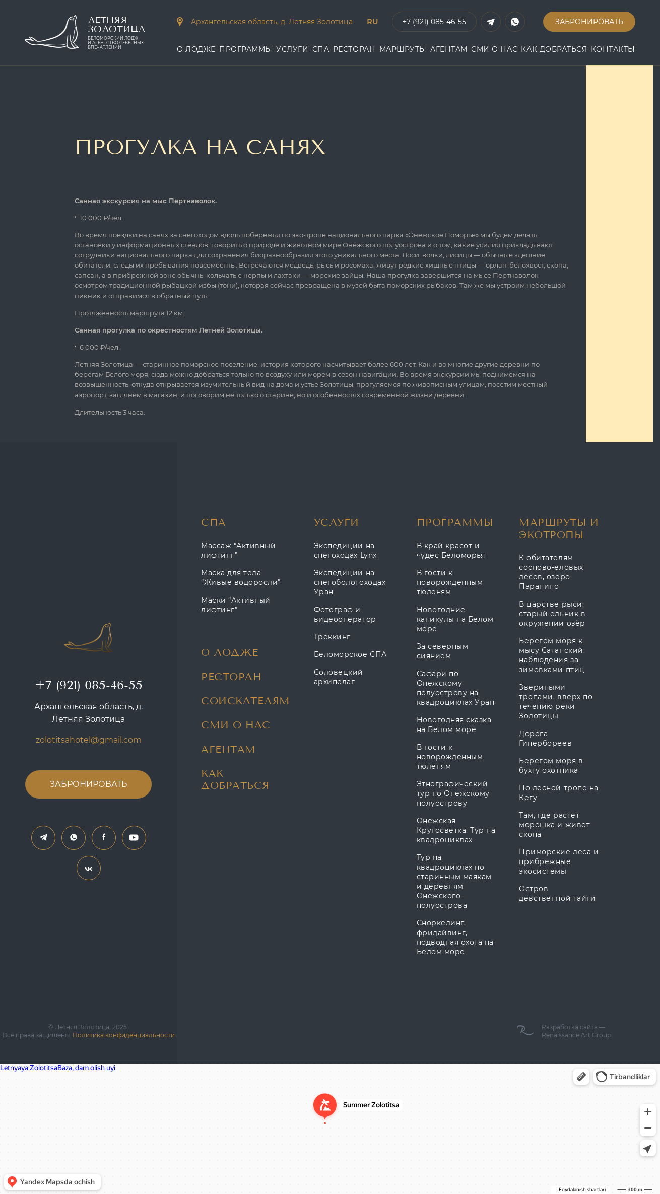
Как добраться (554, 49)
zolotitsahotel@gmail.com (89, 740)
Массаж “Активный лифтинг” (238, 550)
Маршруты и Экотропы (559, 529)
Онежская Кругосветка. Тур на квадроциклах (456, 830)
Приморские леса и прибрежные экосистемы (559, 861)
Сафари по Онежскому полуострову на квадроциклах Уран (456, 688)
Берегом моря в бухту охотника (551, 765)
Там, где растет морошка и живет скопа (554, 825)
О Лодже (196, 49)
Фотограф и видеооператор (345, 614)
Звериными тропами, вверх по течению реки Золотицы (555, 701)
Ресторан (354, 49)
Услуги (292, 49)
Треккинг (332, 636)
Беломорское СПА (350, 654)
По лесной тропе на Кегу (558, 792)
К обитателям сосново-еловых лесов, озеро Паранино (551, 572)
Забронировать (589, 21)
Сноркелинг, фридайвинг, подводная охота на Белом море (455, 937)
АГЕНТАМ (449, 49)
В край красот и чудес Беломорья (451, 550)
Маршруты (403, 49)
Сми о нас (494, 49)
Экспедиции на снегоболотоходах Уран (349, 582)
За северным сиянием (443, 651)
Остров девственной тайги (557, 893)
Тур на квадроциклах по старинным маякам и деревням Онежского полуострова (454, 881)
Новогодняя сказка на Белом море (454, 724)
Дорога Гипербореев (545, 738)
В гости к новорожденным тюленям (450, 582)
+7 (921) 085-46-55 (89, 685)
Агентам (228, 749)
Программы (246, 49)
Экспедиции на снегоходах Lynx (345, 550)
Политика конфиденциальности (124, 1035)
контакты (613, 49)
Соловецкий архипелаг (338, 677)
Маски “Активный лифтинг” (236, 604)
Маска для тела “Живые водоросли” (241, 577)
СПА (320, 49)
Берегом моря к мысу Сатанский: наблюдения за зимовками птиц (552, 655)
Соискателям (245, 701)
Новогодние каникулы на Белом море (455, 619)
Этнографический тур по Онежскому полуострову (453, 793)
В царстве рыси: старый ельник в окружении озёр (552, 614)
